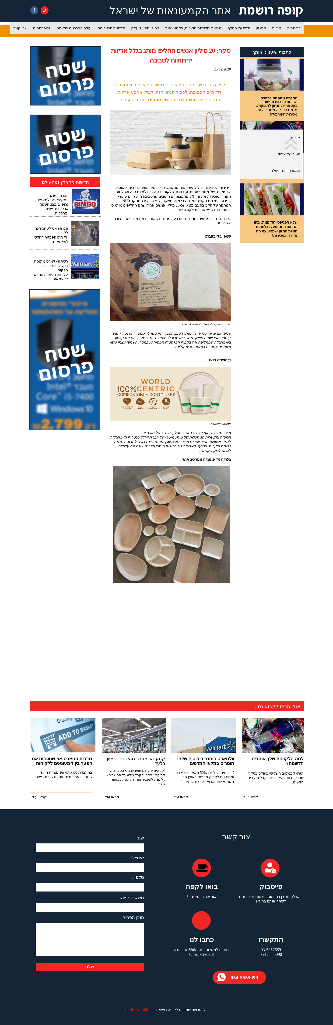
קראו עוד (250, 797)
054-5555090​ (244, 977)
